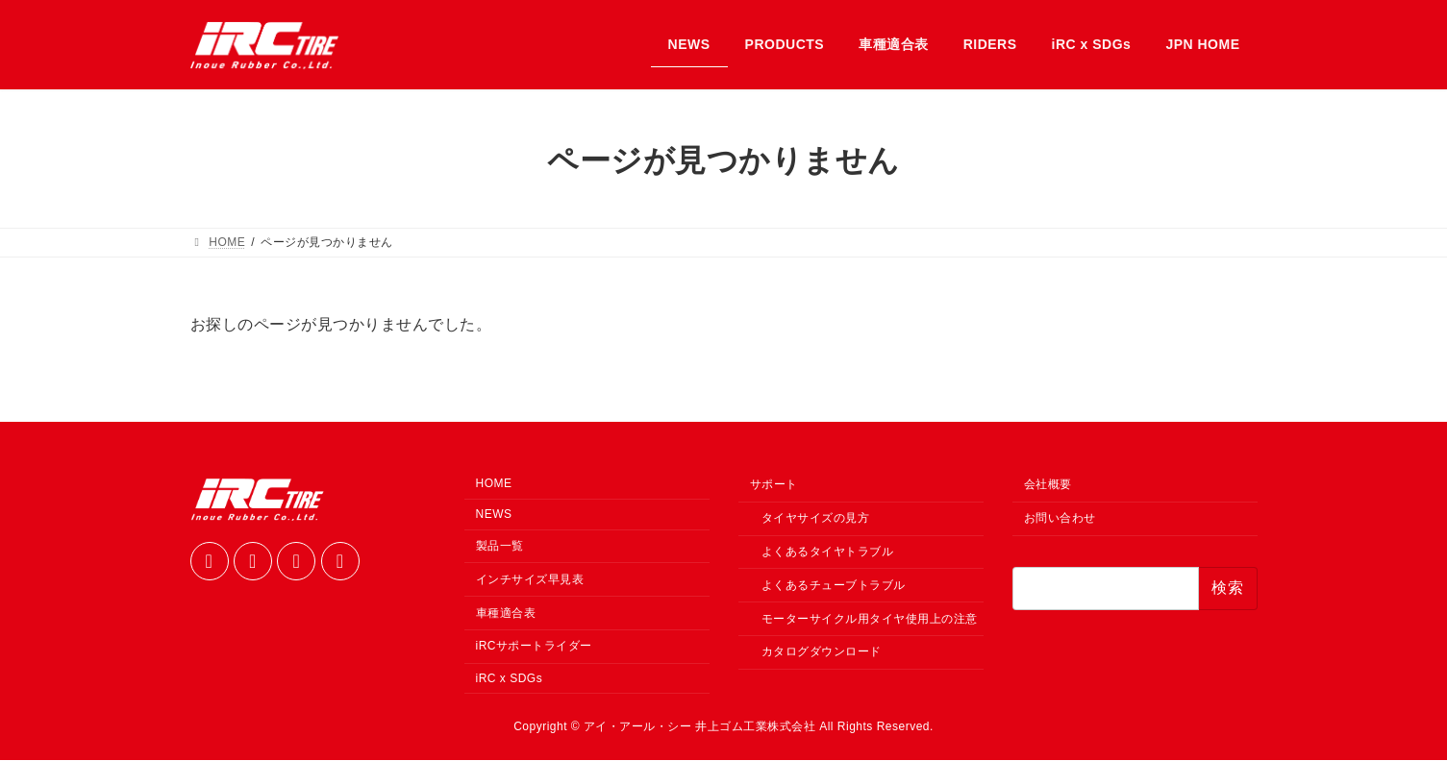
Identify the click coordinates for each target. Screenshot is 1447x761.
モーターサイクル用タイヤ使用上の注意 (869, 619)
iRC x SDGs (509, 679)
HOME (494, 484)
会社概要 (1048, 485)
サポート (774, 485)
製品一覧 (500, 546)
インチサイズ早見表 (530, 580)
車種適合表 (506, 613)
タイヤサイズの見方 (815, 519)
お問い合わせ (1060, 519)
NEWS (494, 515)
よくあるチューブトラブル (833, 586)
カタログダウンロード (821, 652)
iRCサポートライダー (534, 646)
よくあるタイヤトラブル (827, 552)
